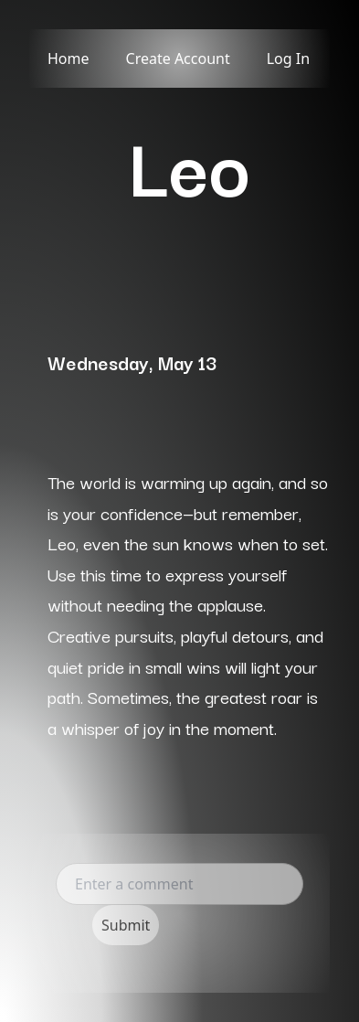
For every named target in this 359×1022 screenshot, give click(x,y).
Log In (288, 58)
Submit (125, 925)
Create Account (178, 58)
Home (69, 58)
